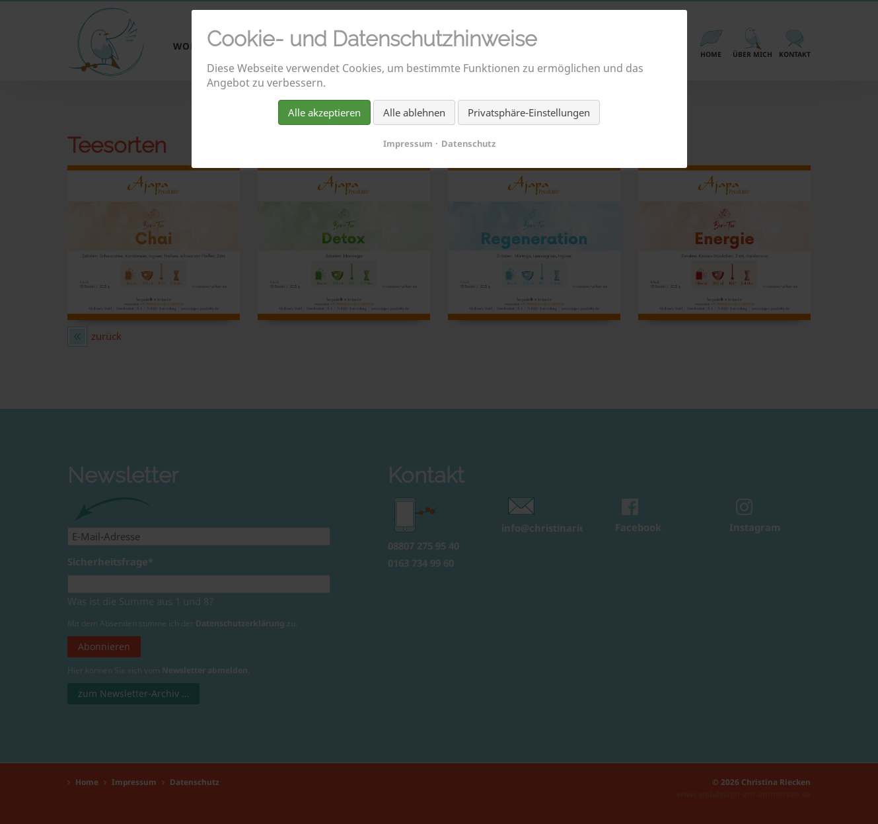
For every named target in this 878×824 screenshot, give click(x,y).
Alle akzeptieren (324, 112)
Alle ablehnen (414, 112)
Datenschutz (468, 143)
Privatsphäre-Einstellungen (529, 112)
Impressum (408, 143)
